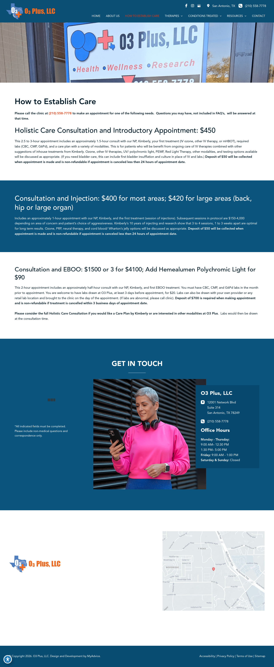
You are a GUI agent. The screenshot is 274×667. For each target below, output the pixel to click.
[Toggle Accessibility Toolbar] (7, 659)
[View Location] (220, 6)
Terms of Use (244, 656)
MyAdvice (93, 656)
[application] (181, 16)
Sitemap (260, 656)
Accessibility (207, 656)
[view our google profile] (199, 6)
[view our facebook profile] (186, 6)
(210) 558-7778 (60, 113)
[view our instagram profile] (192, 6)
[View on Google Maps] (214, 571)
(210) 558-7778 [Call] (255, 6)
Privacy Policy (225, 656)
